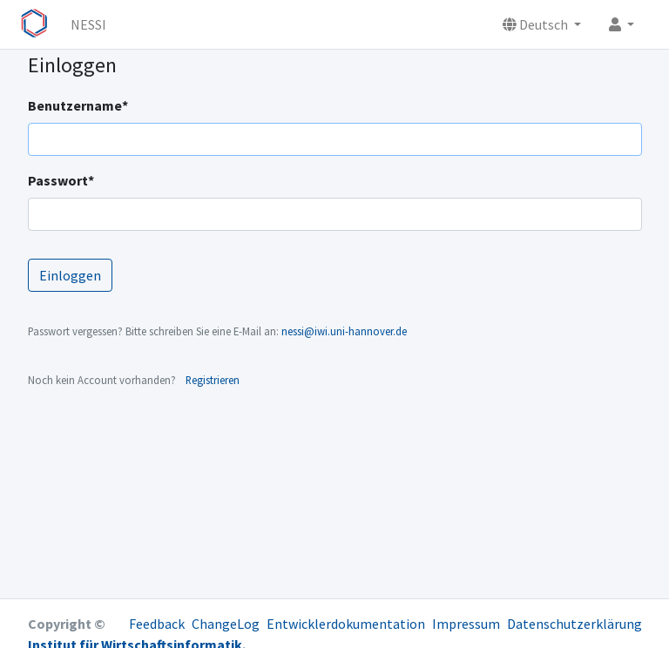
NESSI (88, 24)
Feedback (157, 623)
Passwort (61, 180)
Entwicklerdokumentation (346, 623)
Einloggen (70, 275)
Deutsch (537, 24)
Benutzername (78, 105)
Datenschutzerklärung (574, 623)
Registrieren (213, 380)
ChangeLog (226, 623)
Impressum (466, 623)
